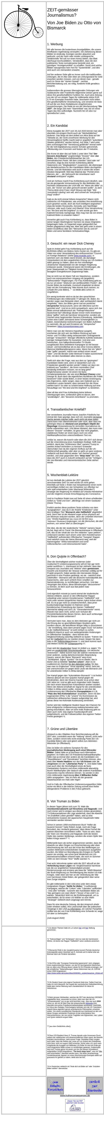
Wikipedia (89, 1003)
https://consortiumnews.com (70, 326)
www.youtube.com (82, 255)
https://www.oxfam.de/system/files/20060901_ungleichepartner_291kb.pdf (75, 973)
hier (80, 928)
